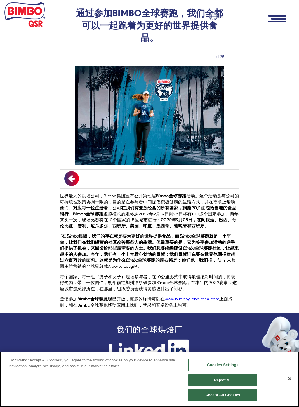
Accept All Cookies (222, 395)
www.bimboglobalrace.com (192, 299)
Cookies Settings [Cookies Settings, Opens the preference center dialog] (223, 365)
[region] (149, 379)
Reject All (223, 380)
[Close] (289, 378)
